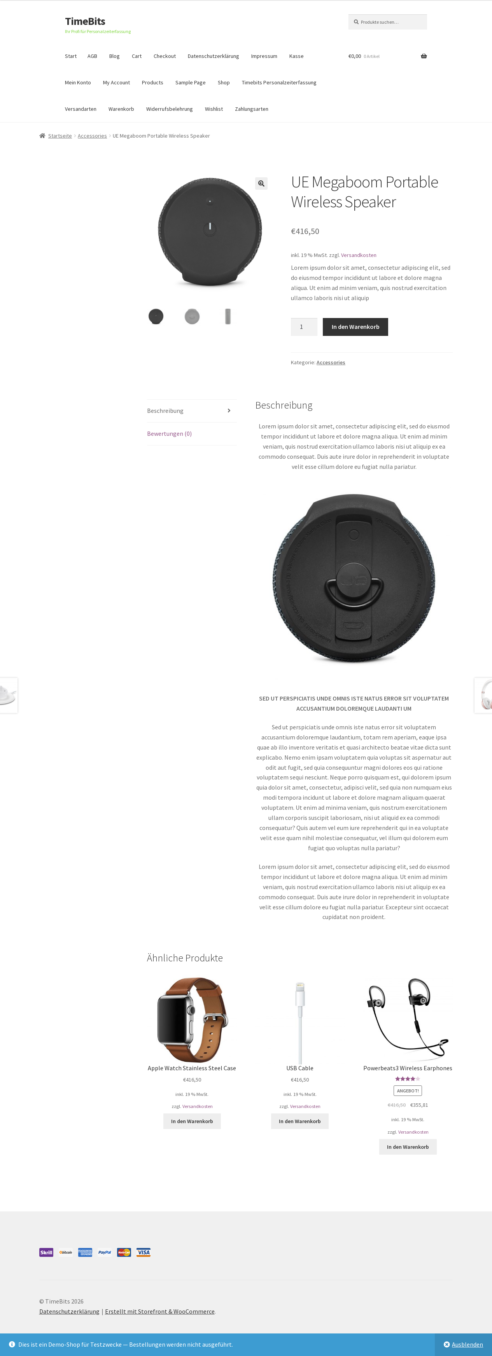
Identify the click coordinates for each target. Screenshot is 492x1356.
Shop (224, 82)
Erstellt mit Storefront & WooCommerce (160, 1311)
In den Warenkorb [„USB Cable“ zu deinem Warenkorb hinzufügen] (300, 1121)
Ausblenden (467, 1344)
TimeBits (85, 21)
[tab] (192, 411)
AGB (92, 55)
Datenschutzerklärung (213, 55)
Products (152, 82)
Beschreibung (165, 410)
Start (71, 55)
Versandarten (80, 108)
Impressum (264, 55)
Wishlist (214, 108)
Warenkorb (121, 108)
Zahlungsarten (251, 108)
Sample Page (190, 82)
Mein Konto (78, 82)
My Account (116, 82)
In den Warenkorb (356, 326)
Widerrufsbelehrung (169, 108)
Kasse (296, 55)
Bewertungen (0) (169, 433)
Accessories (92, 135)
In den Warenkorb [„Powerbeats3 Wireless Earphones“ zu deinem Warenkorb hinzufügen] (408, 1146)
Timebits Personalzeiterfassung (279, 82)
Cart (137, 55)
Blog (114, 55)
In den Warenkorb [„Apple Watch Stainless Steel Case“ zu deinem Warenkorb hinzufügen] (192, 1121)
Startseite (60, 135)
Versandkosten (358, 255)
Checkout (165, 55)
